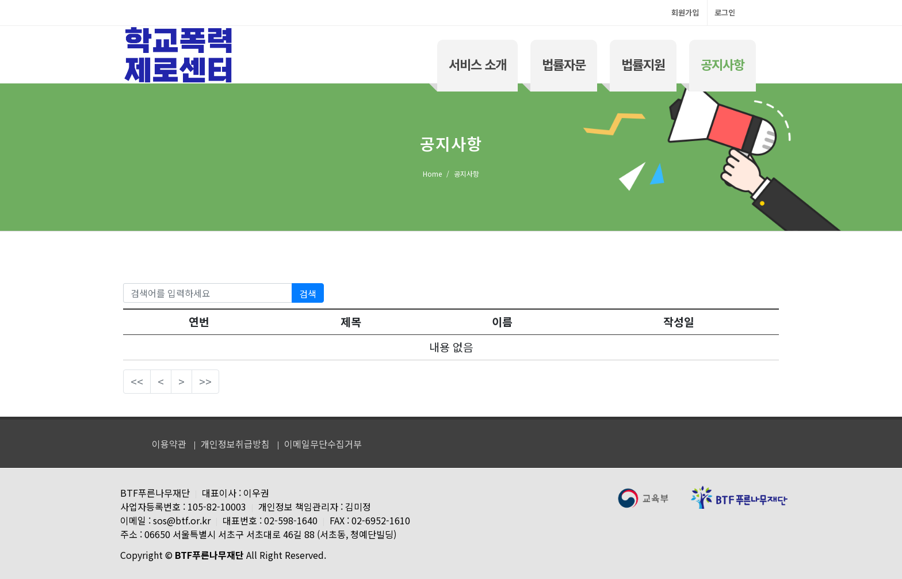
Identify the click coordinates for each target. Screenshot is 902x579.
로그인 (724, 12)
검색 (307, 293)
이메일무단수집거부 (323, 444)
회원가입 (685, 12)
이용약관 (169, 444)
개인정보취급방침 (235, 444)
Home (432, 173)
